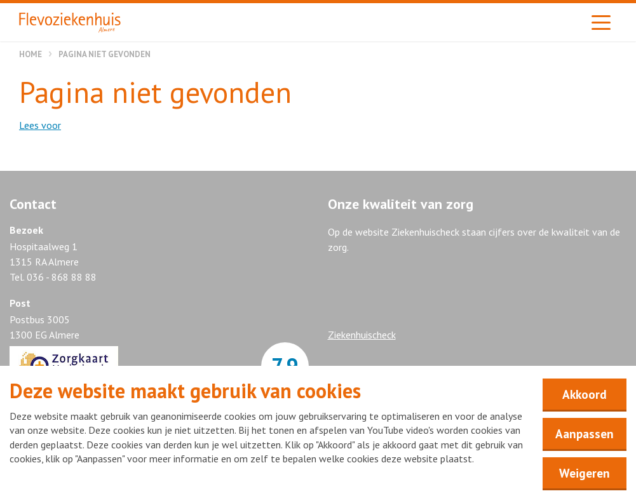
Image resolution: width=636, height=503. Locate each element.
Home (30, 54)
